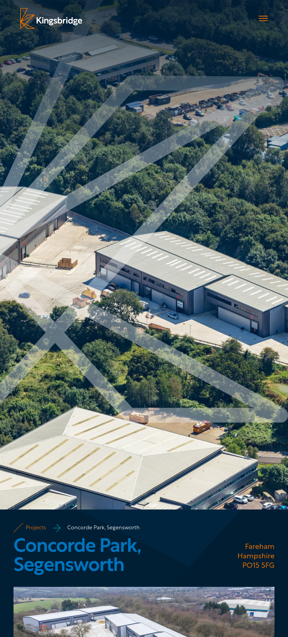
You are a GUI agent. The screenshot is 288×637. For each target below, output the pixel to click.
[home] (51, 18)
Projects (36, 528)
